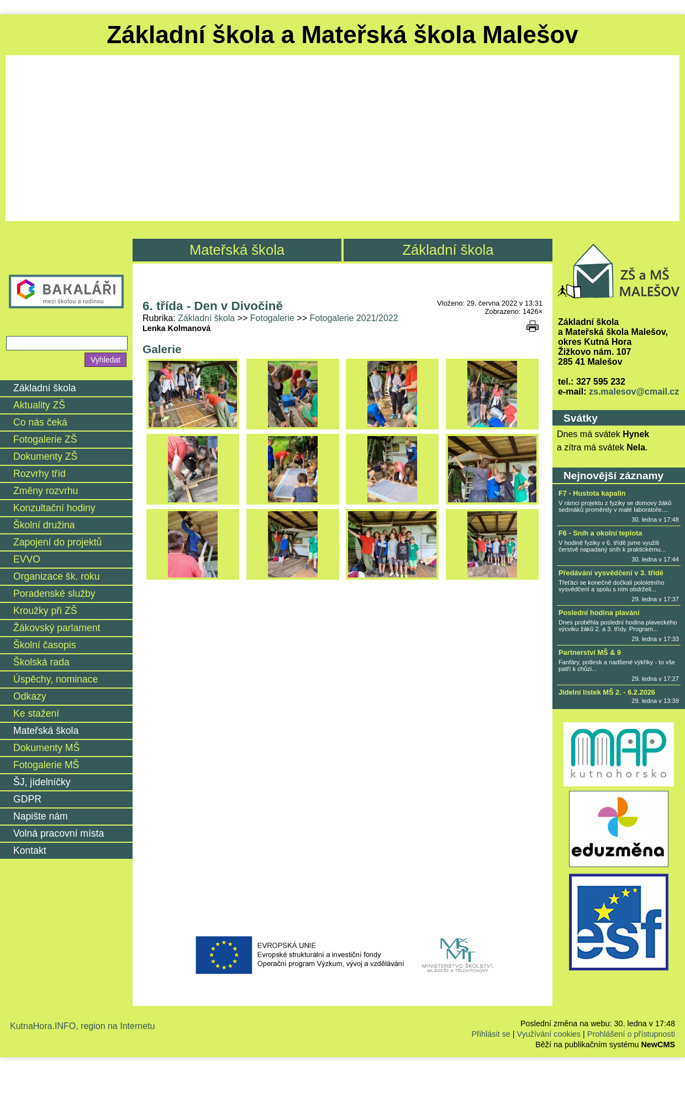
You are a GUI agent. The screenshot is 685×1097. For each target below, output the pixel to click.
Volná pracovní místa (58, 833)
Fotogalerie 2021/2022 (353, 318)
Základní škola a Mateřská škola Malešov (342, 34)
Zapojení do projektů (57, 542)
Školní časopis (44, 644)
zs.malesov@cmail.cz (634, 391)
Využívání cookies (549, 1034)
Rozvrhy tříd (39, 473)
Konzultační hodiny (54, 507)
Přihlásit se (490, 1034)
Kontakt (29, 850)
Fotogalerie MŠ (46, 764)
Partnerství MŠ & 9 (589, 652)
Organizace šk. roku (56, 576)
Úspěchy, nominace (55, 679)
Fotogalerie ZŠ (45, 439)
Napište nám (40, 816)
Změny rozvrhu (45, 490)
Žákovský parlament (56, 627)
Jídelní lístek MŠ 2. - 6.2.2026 (606, 692)
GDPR (27, 799)
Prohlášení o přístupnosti (631, 1034)
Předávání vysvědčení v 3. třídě (610, 573)
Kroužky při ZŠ (45, 610)
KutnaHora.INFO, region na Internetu (82, 1026)
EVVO (26, 559)
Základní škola (447, 250)
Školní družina (44, 525)
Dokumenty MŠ (46, 747)
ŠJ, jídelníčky (42, 782)
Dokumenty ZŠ (45, 456)
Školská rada (41, 662)
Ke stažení (36, 713)
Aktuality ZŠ (39, 405)
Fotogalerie (272, 318)
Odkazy (29, 696)
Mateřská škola (236, 250)
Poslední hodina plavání (598, 612)
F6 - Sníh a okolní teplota (600, 533)
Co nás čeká (40, 422)
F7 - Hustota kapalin (592, 493)
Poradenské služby (54, 593)
